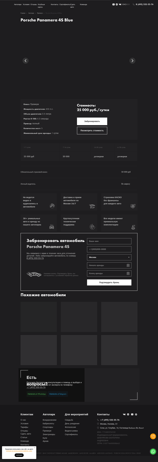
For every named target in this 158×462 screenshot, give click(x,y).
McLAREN (92, 453)
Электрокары (49, 434)
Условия (26, 4)
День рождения (72, 423)
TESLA (133, 453)
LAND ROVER (83, 453)
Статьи (24, 437)
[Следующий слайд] (132, 61)
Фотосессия (70, 427)
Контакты (54, 4)
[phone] (109, 249)
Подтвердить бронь (109, 282)
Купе (45, 438)
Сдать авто (26, 434)
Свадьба (69, 420)
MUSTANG (109, 453)
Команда (83, 4)
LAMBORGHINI (73, 453)
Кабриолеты (48, 423)
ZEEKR (138, 453)
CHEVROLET (51, 453)
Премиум (40, 13)
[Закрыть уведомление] (35, 448)
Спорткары (48, 427)
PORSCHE (117, 453)
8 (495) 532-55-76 (144, 4)
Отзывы (34, 4)
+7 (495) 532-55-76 (36, 387)
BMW (44, 453)
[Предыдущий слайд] (26, 61)
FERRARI (58, 453)
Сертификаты (64, 4)
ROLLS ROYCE (126, 453)
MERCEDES (101, 453)
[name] (109, 241)
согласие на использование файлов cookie (19, 451)
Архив (45, 441)
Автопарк (17, 4)
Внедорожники (49, 420)
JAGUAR (64, 453)
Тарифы (24, 427)
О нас (23, 420)
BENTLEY (38, 453)
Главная (23, 13)
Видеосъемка (71, 431)
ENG (124, 4)
